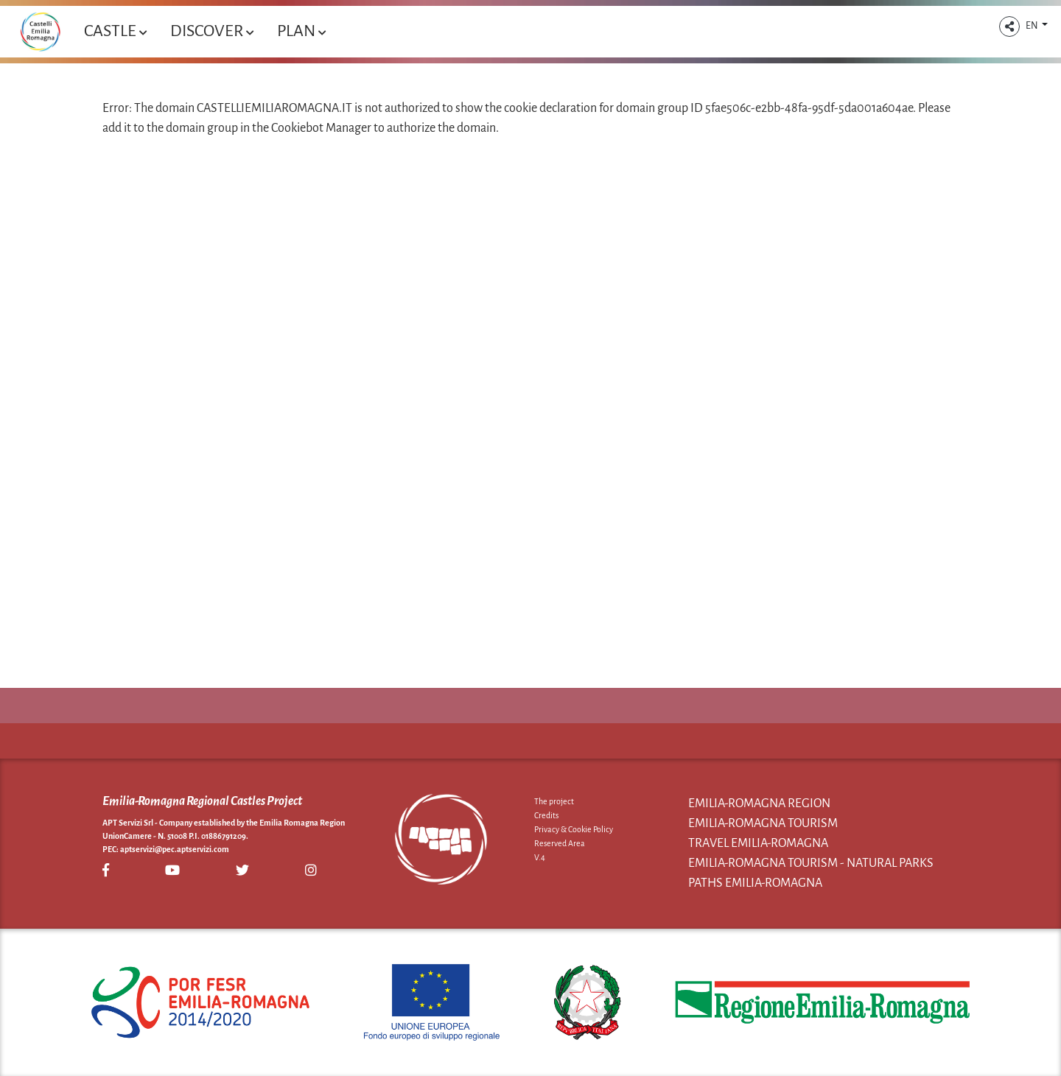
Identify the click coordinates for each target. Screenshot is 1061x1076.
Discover (211, 31)
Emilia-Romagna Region (759, 803)
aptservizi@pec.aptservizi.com (174, 849)
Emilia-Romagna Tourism (763, 823)
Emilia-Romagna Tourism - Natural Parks (811, 863)
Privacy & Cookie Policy (573, 829)
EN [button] (1033, 26)
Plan (301, 31)
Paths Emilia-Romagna (755, 883)
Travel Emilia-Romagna (758, 843)
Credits (546, 815)
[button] (1009, 26)
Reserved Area (559, 843)
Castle (115, 31)
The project (554, 801)
